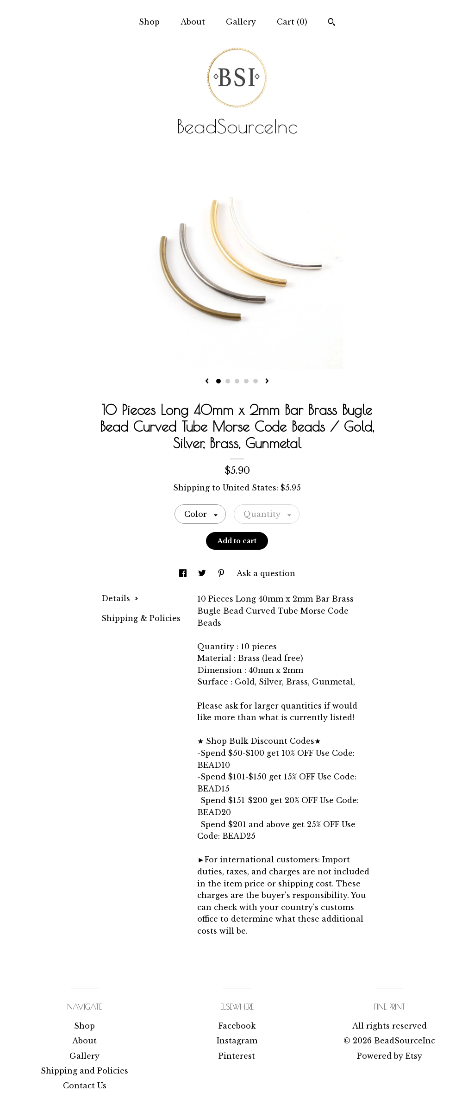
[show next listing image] (267, 381)
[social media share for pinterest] (222, 573)
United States (249, 487)
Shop (149, 21)
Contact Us (84, 1085)
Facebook (237, 1025)
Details (119, 598)
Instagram (237, 1040)
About (193, 21)
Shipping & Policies (141, 618)
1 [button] (218, 381)
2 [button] (227, 381)
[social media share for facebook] (184, 573)
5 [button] (255, 381)
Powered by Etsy (389, 1056)
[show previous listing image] (207, 381)
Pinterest (236, 1056)
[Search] (331, 23)
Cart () (292, 21)
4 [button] (246, 381)
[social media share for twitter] (203, 573)
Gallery (241, 21)
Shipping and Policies (84, 1070)
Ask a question (266, 573)
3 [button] (237, 381)
